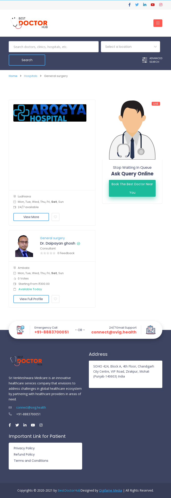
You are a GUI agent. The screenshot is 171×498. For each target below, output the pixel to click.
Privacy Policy (24, 448)
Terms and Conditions (31, 460)
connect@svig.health (113, 332)
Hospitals (30, 75)
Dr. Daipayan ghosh (57, 243)
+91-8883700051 (52, 332)
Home (13, 75)
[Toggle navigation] (157, 23)
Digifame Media (110, 490)
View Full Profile (31, 299)
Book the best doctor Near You (132, 188)
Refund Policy (24, 454)
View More (31, 217)
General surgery (52, 238)
